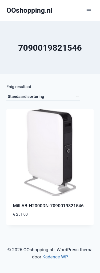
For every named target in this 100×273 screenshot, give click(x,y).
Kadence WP (55, 256)
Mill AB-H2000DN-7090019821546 (48, 205)
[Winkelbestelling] (43, 97)
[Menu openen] (89, 10)
